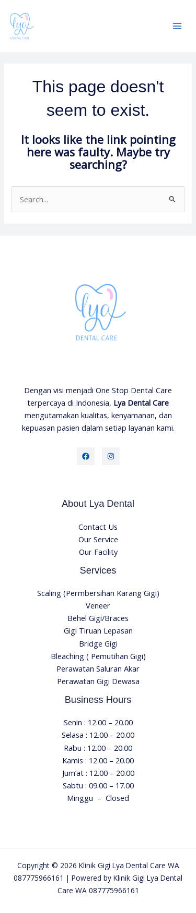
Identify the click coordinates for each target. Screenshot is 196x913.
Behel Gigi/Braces (98, 618)
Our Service (98, 539)
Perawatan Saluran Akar (98, 668)
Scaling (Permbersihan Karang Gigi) (98, 593)
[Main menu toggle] (177, 26)
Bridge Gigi (98, 643)
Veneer (98, 605)
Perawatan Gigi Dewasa (98, 681)
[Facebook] (86, 456)
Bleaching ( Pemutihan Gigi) (98, 656)
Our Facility (98, 551)
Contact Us (98, 526)
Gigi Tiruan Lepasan (98, 630)
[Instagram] (111, 456)
